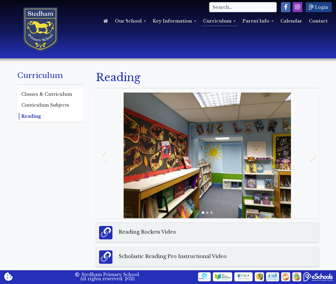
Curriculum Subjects (45, 105)
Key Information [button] (172, 21)
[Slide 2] (207, 212)
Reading (31, 116)
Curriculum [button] (217, 21)
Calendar (291, 21)
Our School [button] (128, 21)
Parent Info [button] (256, 21)
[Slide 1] (203, 212)
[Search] (243, 7)
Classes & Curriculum (46, 94)
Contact (318, 21)
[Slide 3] (211, 212)
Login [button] (318, 7)
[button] (286, 7)
